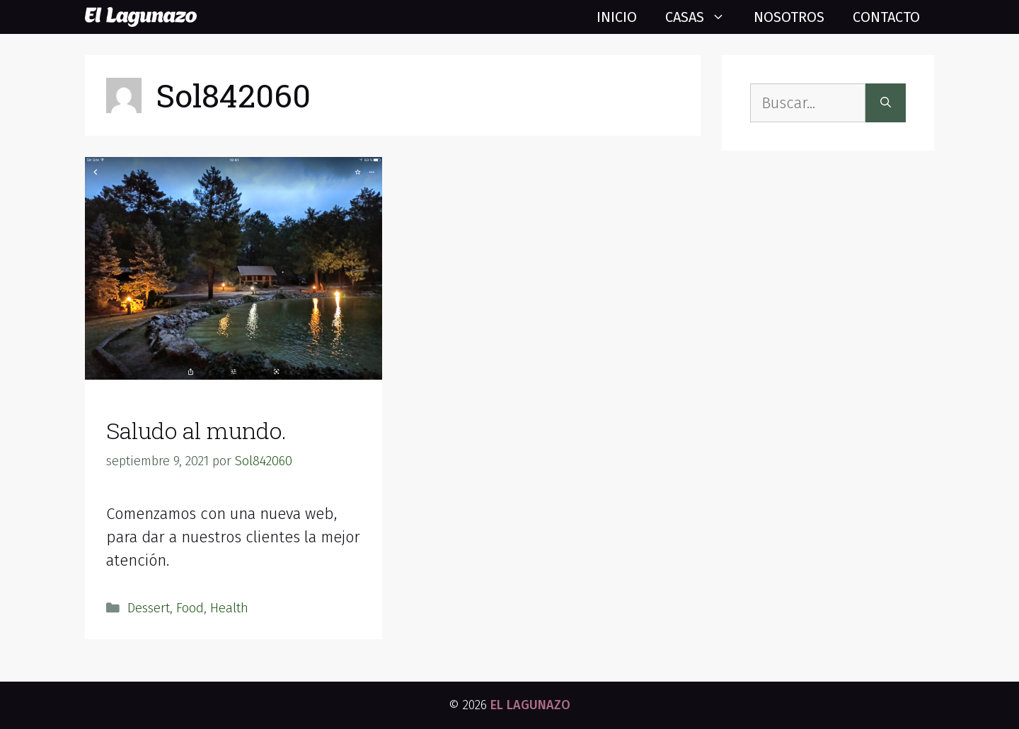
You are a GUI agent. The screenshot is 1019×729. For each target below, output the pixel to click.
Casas (702, 17)
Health (229, 608)
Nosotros (789, 16)
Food (190, 608)
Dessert (148, 608)
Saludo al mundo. (196, 430)
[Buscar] (885, 102)
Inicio (617, 16)
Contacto (886, 16)
